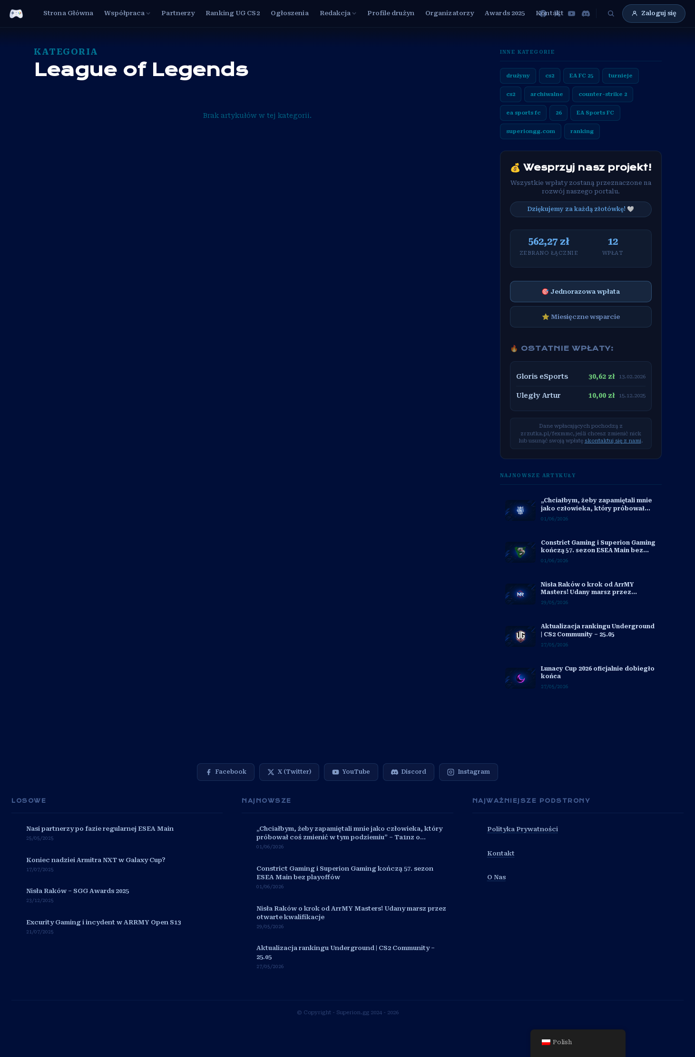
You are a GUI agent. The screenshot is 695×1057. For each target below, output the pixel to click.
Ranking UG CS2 (232, 13)
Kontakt (550, 13)
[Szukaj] (610, 13)
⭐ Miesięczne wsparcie (581, 316)
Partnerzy (178, 13)
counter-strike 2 (602, 94)
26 (558, 113)
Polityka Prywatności (522, 829)
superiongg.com (530, 131)
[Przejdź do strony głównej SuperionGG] (16, 13)
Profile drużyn (390, 13)
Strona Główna (68, 13)
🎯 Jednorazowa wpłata (580, 291)
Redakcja (338, 13)
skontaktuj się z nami (613, 441)
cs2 (549, 76)
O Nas (496, 877)
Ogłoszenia (290, 13)
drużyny (518, 76)
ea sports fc (523, 113)
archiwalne (546, 94)
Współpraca (127, 13)
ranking (582, 131)
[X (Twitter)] (289, 772)
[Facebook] (226, 772)
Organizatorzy (449, 13)
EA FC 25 (581, 76)
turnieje (620, 76)
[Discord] (408, 772)
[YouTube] (351, 772)
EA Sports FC (595, 113)
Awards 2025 (505, 13)
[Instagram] (468, 772)
